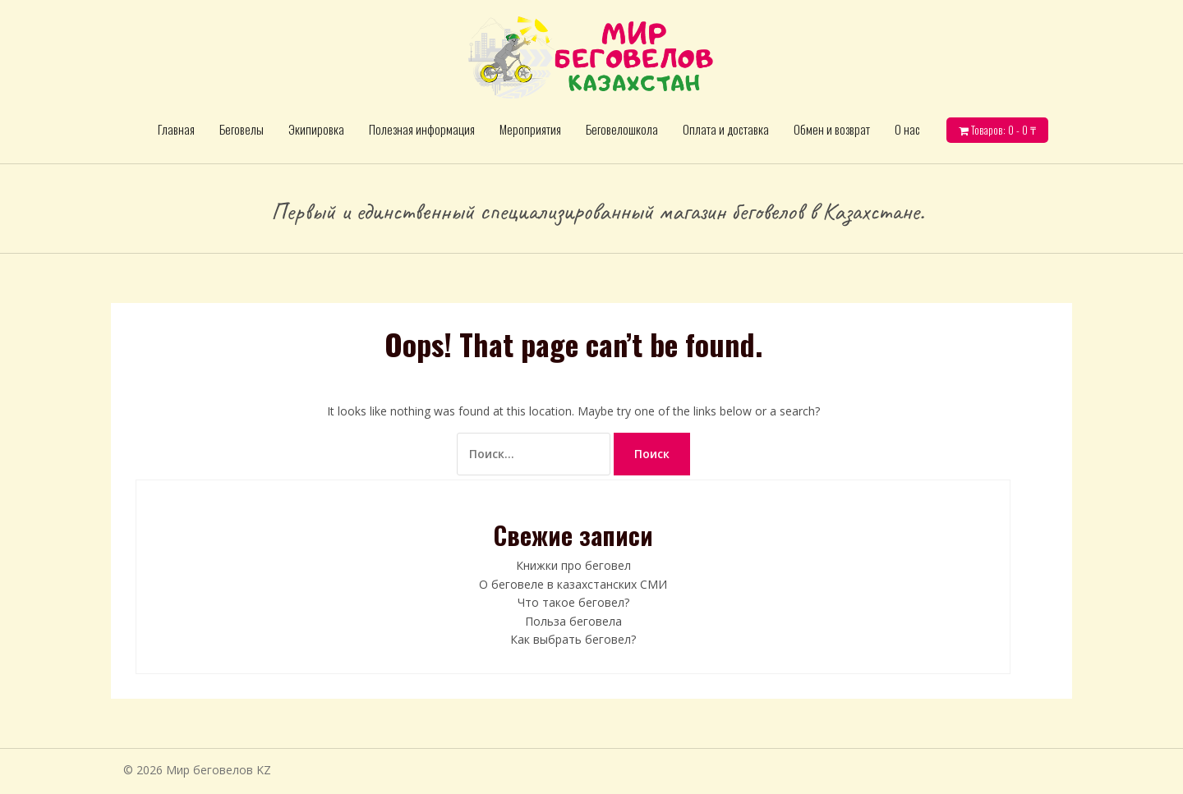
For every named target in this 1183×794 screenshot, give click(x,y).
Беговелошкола (622, 129)
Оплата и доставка (726, 129)
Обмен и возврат (832, 129)
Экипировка (316, 129)
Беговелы (241, 129)
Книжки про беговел (573, 565)
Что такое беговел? (573, 602)
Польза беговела (573, 621)
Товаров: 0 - (1002, 130)
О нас (907, 129)
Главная (176, 129)
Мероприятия (530, 129)
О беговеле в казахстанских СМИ (573, 584)
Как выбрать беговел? (573, 639)
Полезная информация (422, 129)
